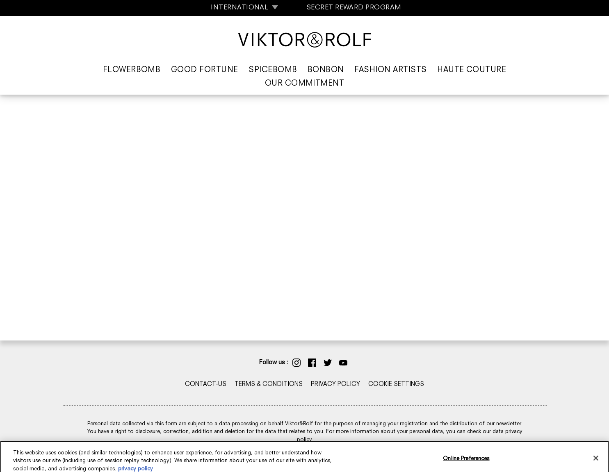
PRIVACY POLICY (335, 384)
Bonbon (326, 70)
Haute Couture (471, 70)
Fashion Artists (390, 70)
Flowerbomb (132, 70)
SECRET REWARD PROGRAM (353, 8)
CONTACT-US (205, 384)
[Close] (596, 463)
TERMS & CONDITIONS (269, 384)
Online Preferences (466, 463)
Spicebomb (273, 70)
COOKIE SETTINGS (396, 384)
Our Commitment (304, 84)
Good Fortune (204, 70)
